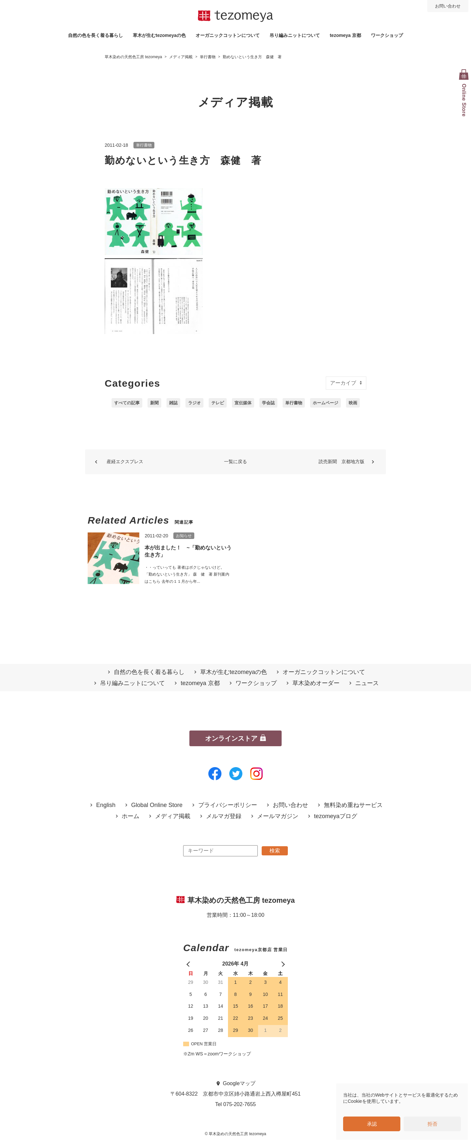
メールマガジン (277, 816)
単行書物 (144, 145)
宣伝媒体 (243, 402)
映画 (353, 402)
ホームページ (325, 402)
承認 (372, 1124)
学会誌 (268, 402)
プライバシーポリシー (227, 805)
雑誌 (173, 402)
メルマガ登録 (223, 816)
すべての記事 (127, 402)
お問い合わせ (448, 6)
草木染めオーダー (316, 683)
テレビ (217, 402)
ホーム (130, 816)
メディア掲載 (172, 816)
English (105, 805)
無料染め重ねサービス (353, 805)
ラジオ (194, 402)
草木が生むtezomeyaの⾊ (159, 35)
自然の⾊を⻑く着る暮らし (95, 35)
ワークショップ (387, 35)
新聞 (154, 402)
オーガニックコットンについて (228, 35)
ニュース (367, 683)
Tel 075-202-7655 (235, 1104)
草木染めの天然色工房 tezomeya (235, 16)
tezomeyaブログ (335, 816)
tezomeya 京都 (345, 35)
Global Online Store (157, 805)
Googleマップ (239, 1083)
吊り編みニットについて (295, 35)
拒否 (432, 1124)
